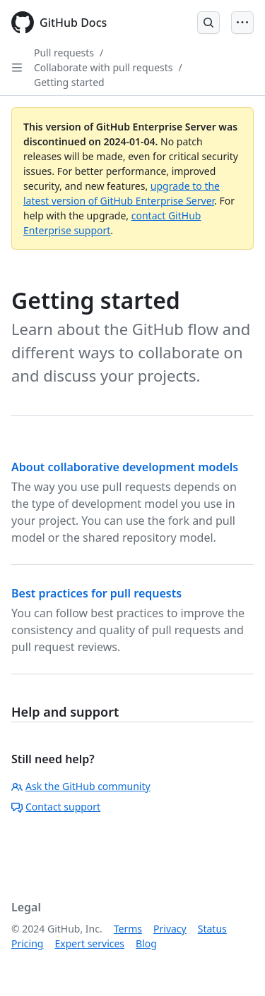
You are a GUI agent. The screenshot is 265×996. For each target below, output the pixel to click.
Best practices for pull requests (96, 593)
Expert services (89, 943)
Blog (146, 943)
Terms (128, 928)
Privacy (170, 928)
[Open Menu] (242, 22)
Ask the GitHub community (81, 786)
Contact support (55, 806)
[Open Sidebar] (17, 67)
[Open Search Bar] (208, 22)
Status (212, 928)
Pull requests (64, 52)
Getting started (69, 82)
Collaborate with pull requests (103, 67)
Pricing (27, 943)
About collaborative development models (124, 467)
